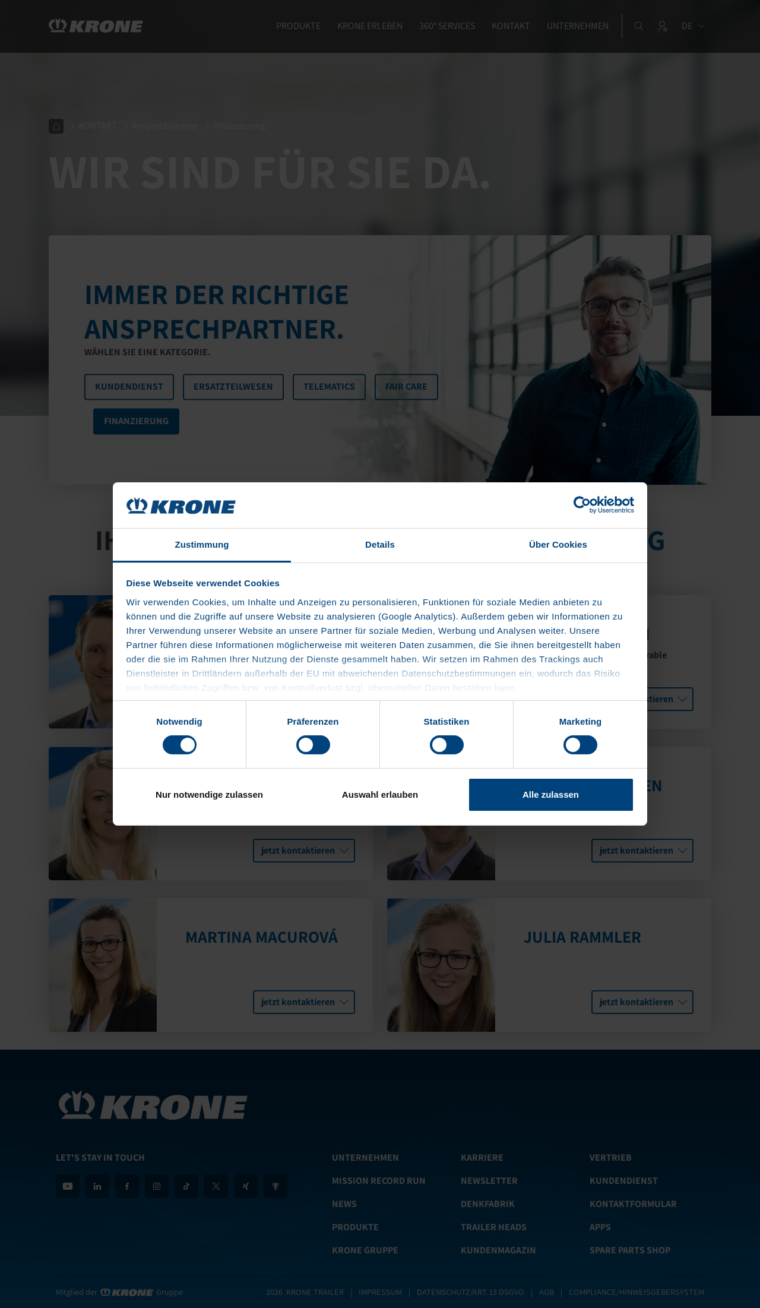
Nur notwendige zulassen (209, 794)
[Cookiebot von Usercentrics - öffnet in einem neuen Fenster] (582, 505)
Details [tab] (380, 544)
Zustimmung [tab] (202, 544)
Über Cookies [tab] (558, 544)
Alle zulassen (550, 794)
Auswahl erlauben (380, 794)
